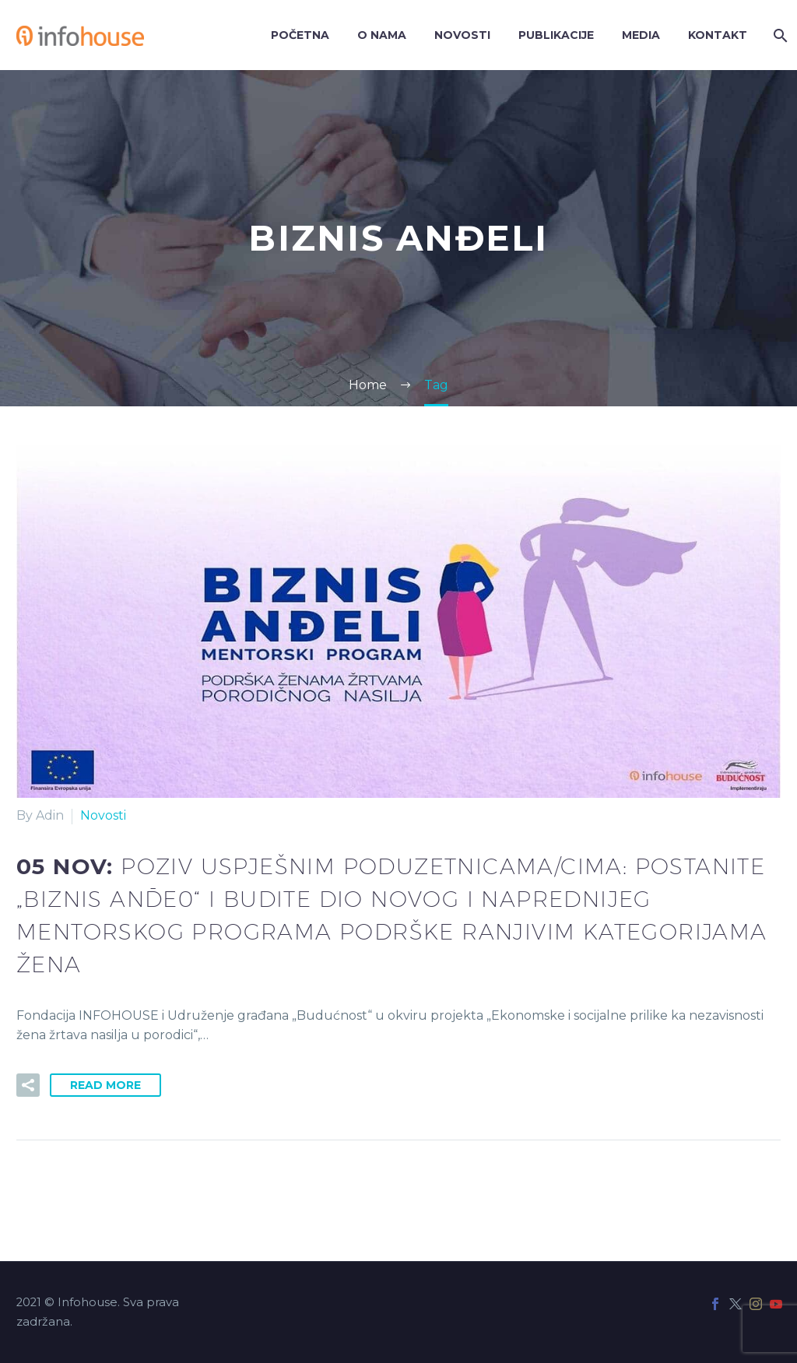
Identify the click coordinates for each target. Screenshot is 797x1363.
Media (641, 35)
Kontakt (717, 35)
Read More (105, 1085)
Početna (300, 35)
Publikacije (556, 35)
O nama (381, 35)
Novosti (462, 35)
